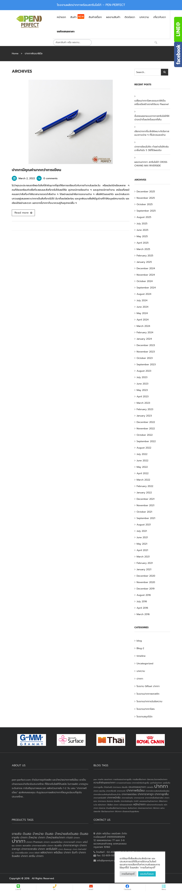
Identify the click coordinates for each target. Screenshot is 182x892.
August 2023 (144, 371)
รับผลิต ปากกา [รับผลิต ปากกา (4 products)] (20, 856)
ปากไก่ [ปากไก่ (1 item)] (136, 801)
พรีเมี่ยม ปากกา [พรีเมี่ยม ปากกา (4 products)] (62, 853)
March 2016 (143, 614)
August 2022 (144, 448)
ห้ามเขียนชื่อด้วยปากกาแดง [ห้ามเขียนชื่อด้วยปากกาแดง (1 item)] (116, 808)
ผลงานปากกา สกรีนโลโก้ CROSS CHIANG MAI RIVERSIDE (150, 163)
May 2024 (142, 313)
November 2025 (146, 198)
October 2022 (145, 435)
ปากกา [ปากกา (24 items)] (161, 786)
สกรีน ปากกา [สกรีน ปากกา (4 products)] (36, 856)
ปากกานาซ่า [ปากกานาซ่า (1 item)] (121, 791)
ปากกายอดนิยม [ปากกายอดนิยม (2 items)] (129, 794)
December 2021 (146, 499)
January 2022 (144, 492)
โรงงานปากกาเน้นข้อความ (149, 701)
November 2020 (146, 582)
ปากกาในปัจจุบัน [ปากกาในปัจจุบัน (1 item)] (127, 801)
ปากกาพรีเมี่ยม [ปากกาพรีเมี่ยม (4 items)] (135, 790)
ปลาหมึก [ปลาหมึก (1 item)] (150, 787)
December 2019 (146, 588)
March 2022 (143, 480)
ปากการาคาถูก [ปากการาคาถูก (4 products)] (71, 845)
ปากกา (140, 678)
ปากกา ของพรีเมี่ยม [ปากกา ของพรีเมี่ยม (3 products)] (53, 842)
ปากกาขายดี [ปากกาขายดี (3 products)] (69, 842)
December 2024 (146, 268)
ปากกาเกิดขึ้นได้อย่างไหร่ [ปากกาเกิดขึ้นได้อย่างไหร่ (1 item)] (154, 797)
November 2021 (145, 505)
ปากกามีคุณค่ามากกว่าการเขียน (36, 170)
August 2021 (144, 524)
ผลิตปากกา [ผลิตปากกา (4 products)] (47, 853)
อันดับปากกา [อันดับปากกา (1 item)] (132, 808)
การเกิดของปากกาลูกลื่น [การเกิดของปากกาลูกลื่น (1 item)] (122, 779)
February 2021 (145, 563)
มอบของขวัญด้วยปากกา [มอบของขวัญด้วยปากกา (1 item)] (148, 801)
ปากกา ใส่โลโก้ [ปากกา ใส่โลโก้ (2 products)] (34, 852)
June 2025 (142, 230)
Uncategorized (145, 663)
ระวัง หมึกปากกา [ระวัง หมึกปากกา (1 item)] (100, 804)
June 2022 (142, 460)
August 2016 (144, 595)
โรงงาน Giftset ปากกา (148, 686)
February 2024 (145, 332)
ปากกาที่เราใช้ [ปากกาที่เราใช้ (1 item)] (111, 791)
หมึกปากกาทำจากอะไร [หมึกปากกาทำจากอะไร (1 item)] (155, 804)
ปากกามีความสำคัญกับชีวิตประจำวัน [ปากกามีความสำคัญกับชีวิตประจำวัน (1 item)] (107, 794)
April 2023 (143, 396)
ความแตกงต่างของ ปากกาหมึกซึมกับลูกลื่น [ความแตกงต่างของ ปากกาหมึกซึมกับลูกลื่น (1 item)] (132, 782)
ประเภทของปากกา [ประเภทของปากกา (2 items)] (137, 787)
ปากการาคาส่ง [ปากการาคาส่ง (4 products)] (29, 849)
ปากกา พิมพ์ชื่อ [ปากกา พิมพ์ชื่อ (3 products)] (54, 845)
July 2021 (142, 531)
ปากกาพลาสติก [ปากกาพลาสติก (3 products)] (39, 845)
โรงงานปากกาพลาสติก (148, 694)
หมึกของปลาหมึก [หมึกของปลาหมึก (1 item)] (125, 804)
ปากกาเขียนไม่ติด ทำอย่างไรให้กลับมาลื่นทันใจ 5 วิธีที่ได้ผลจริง (151, 148)
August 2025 (144, 217)
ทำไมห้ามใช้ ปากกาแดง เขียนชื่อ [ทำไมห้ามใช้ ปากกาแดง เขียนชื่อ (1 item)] (116, 787)
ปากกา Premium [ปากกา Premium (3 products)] (34, 842)
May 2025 (142, 236)
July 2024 (142, 300)
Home (15, 53)
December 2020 (146, 576)
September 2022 (146, 441)
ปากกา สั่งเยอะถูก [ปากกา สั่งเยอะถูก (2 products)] (65, 849)
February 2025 (145, 255)
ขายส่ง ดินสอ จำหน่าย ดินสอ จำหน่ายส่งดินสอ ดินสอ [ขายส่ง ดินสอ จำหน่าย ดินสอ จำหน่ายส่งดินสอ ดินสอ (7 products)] (50, 833)
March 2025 (143, 249)
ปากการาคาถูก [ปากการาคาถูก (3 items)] (146, 794)
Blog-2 (140, 648)
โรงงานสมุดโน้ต (145, 716)
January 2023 (144, 416)
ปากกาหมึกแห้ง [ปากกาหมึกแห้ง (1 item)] (127, 797)
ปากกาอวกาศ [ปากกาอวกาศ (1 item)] (139, 797)
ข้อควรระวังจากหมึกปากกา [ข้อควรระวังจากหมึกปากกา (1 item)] (157, 779)
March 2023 (143, 403)
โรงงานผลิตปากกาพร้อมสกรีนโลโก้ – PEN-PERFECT (91, 5)
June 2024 (142, 307)
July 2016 (142, 601)
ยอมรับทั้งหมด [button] (147, 873)
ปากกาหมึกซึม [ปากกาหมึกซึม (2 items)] (114, 797)
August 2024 (144, 294)
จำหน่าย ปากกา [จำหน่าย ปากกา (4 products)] (36, 838)
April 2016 (142, 608)
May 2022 (142, 467)
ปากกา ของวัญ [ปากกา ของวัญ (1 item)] (99, 791)
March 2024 (143, 326)
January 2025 (144, 262)
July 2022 (142, 454)
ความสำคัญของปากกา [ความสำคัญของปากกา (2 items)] (105, 782)
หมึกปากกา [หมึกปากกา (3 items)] (139, 804)
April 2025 (143, 243)
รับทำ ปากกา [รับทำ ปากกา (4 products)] (79, 853)
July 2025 (142, 223)
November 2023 (146, 351)
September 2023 (146, 364)
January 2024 (144, 339)
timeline (141, 656)
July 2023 (142, 377)
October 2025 (145, 204)
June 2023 (142, 383)
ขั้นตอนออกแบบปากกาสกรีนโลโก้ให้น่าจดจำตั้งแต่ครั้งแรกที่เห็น (151, 117)
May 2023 (142, 390)
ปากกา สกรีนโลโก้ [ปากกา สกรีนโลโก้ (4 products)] (47, 849)
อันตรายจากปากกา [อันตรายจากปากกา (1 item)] (145, 808)
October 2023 (145, 358)
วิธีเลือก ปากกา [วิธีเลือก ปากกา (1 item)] (112, 804)
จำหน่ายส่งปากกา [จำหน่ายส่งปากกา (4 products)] (55, 838)
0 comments (47, 178)
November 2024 (146, 275)
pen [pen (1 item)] (95, 779)
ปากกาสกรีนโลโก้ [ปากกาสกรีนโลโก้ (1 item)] (100, 797)
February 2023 (145, 409)
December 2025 (146, 191)
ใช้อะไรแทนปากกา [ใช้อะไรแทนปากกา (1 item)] (107, 811)
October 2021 (144, 512)
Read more (21, 213)
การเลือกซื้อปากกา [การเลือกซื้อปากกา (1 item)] (139, 779)
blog (139, 641)
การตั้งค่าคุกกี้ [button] (128, 873)
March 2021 (143, 556)
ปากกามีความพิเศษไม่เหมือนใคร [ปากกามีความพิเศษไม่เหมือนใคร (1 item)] (157, 791)
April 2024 (143, 319)
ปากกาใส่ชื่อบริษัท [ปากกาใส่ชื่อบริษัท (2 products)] (21, 852)
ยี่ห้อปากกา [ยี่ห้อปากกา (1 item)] (163, 801)
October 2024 (145, 281)
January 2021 (144, 569)
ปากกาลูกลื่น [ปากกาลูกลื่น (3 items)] (162, 794)
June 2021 (142, 537)
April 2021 (142, 550)
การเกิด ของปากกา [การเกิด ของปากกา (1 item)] (105, 779)
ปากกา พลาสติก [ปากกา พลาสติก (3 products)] (23, 845)
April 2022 (143, 473)
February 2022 (145, 486)
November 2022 (146, 428)
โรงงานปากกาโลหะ (146, 709)
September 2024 (146, 287)
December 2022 (146, 422)
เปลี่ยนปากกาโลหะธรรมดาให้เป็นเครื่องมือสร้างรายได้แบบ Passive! (151, 102)
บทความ (141, 671)
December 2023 (146, 345)
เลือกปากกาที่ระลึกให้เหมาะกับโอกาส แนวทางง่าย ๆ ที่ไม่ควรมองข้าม (151, 133)
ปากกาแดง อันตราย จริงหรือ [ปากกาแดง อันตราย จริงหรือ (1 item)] (109, 801)
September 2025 (146, 211)
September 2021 (146, 518)
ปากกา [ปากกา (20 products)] (18, 841)
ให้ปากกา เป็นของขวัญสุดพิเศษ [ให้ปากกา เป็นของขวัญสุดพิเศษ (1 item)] (127, 811)
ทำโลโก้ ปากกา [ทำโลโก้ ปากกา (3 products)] (73, 837)
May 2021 (142, 544)
